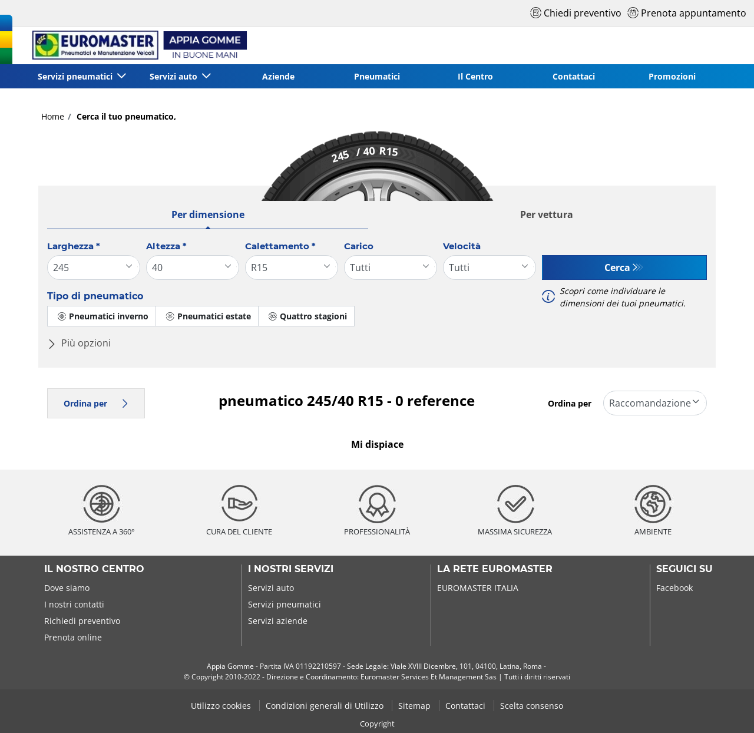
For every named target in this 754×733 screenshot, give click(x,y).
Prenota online (73, 637)
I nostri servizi (290, 569)
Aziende (278, 76)
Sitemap (415, 705)
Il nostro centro (94, 569)
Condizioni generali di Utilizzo (326, 705)
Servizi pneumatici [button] (76, 76)
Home (52, 116)
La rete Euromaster (495, 569)
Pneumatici (377, 76)
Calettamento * (280, 246)
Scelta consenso (531, 705)
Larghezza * (73, 246)
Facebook (674, 587)
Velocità (462, 246)
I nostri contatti (74, 604)
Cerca (617, 267)
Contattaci (574, 76)
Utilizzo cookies (222, 705)
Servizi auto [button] (175, 76)
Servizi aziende (277, 620)
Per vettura (546, 214)
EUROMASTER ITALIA (477, 587)
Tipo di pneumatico (95, 296)
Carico (358, 246)
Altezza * (166, 246)
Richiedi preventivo (82, 620)
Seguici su (684, 569)
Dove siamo (67, 587)
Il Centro (475, 76)
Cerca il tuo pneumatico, (125, 116)
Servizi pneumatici (284, 604)
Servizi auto (271, 587)
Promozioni (672, 76)
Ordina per (96, 403)
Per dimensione (207, 214)
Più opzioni (79, 342)
